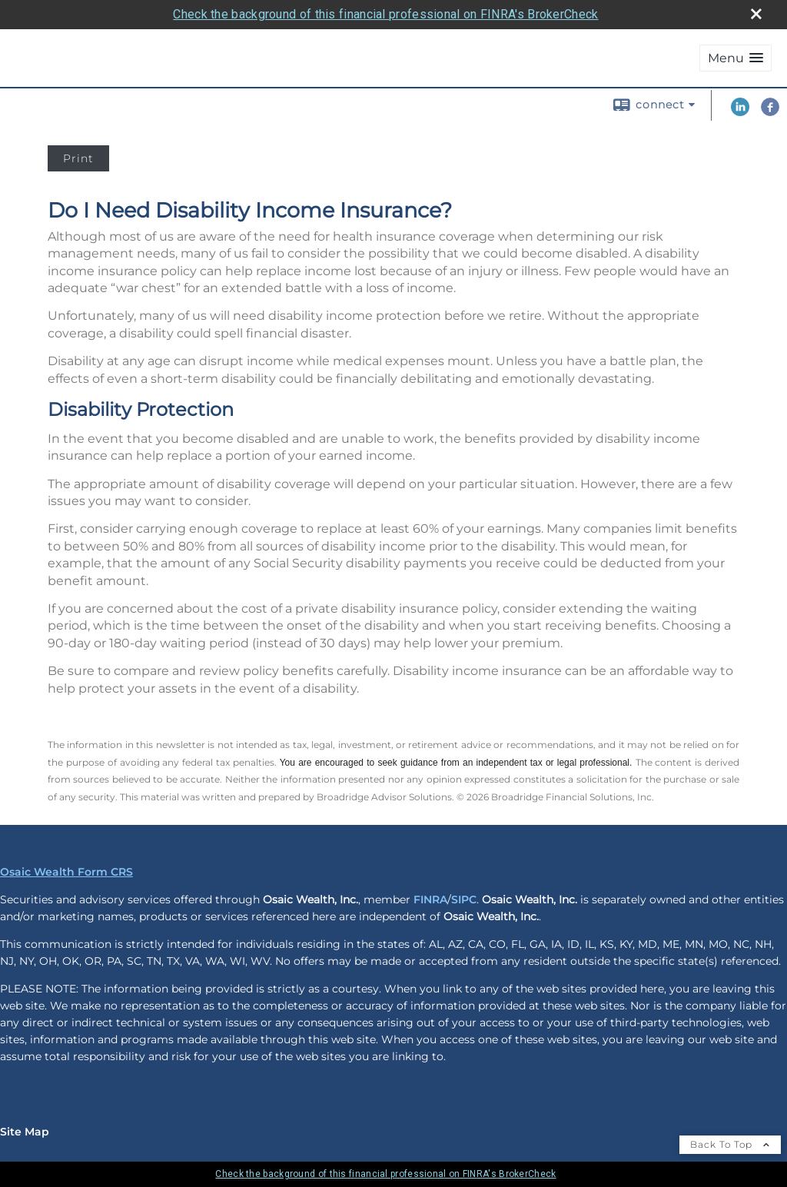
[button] (735, 58)
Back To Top (730, 1144)
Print (78, 158)
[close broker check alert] (756, 14)
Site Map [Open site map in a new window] (24, 1132)
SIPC (464, 899)
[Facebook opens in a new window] (770, 112)
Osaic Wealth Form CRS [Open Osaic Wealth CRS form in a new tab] (66, 872)
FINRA (430, 899)
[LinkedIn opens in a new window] (740, 112)
